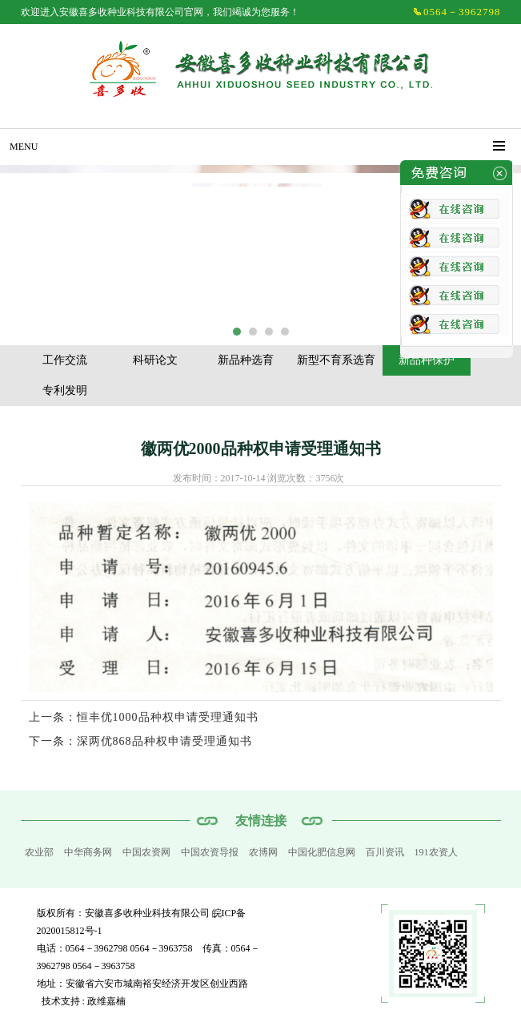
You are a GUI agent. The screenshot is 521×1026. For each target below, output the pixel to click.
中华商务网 (88, 852)
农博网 (263, 852)
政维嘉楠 (106, 1001)
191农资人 (436, 852)
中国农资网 (146, 852)
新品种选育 (246, 360)
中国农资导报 (209, 852)
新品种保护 (427, 360)
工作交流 (64, 360)
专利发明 (64, 390)
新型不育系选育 (336, 360)
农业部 (39, 852)
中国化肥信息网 (321, 852)
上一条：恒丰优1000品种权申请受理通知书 (143, 717)
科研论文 (155, 360)
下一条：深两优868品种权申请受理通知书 (140, 741)
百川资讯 (385, 852)
